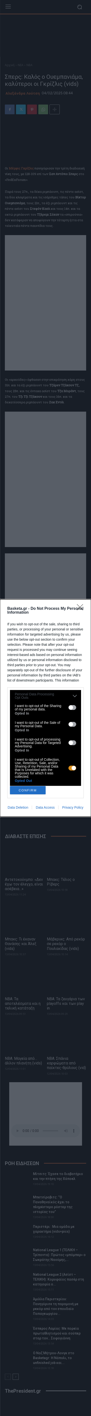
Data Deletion (18, 807)
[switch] (72, 707)
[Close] (81, 608)
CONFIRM (28, 790)
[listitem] (45, 695)
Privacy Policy (72, 807)
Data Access (45, 807)
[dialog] (45, 708)
